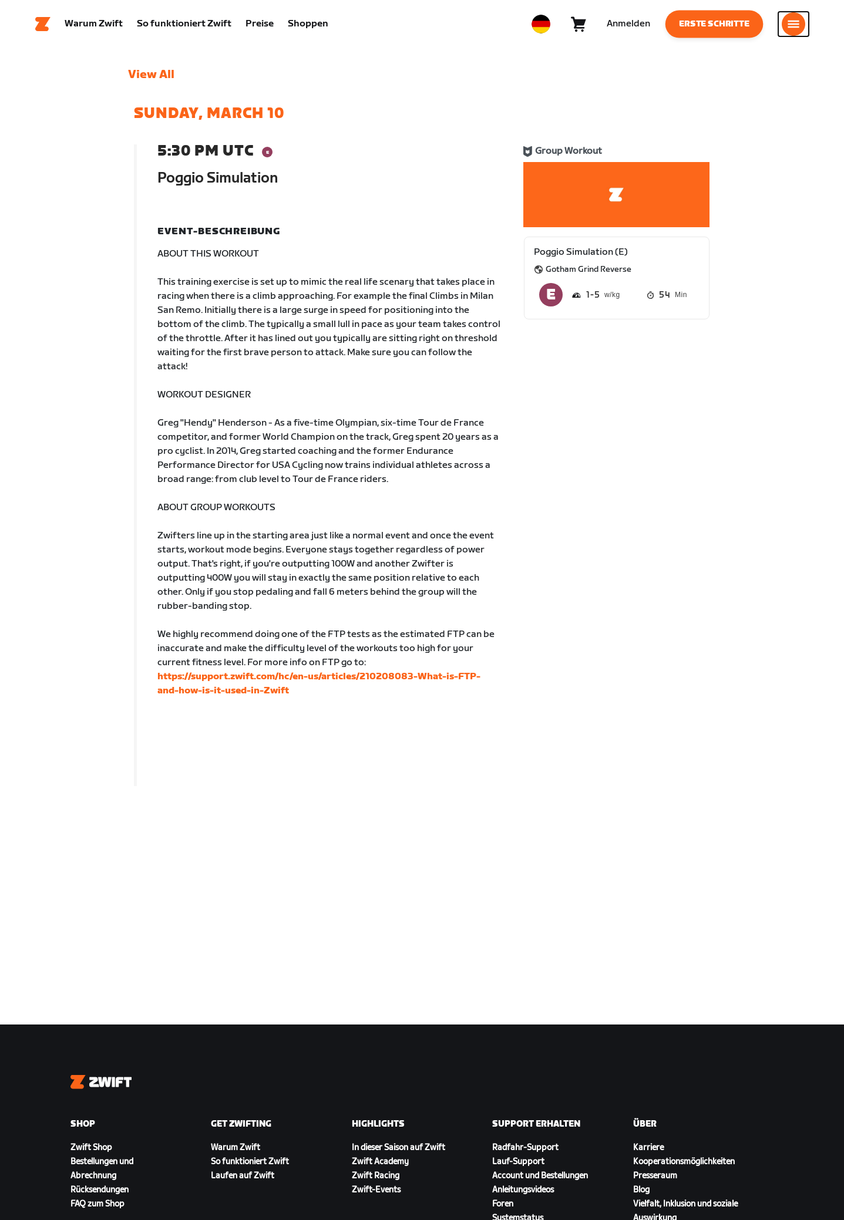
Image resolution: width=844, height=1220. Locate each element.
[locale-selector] (541, 26)
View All (151, 79)
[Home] (43, 26)
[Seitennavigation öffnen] (793, 26)
